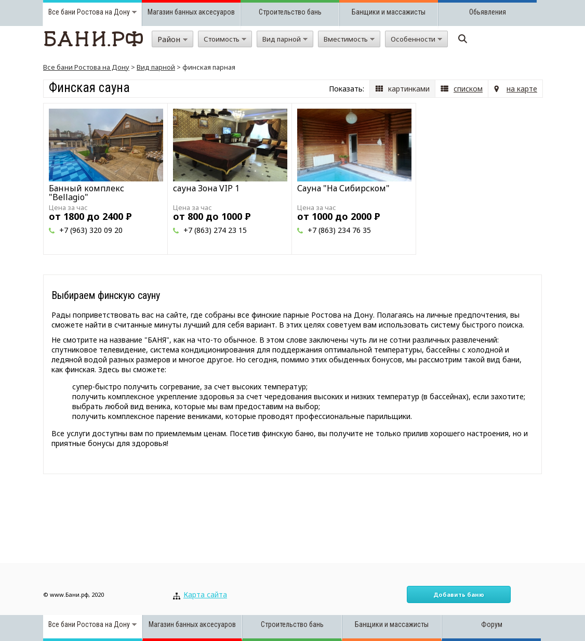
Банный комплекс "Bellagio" (86, 192)
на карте (522, 89)
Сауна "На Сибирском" (343, 188)
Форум (491, 624)
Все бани (61, 12)
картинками (409, 89)
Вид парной (156, 67)
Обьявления (487, 12)
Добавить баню (458, 594)
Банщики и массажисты (389, 12)
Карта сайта (205, 594)
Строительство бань (290, 12)
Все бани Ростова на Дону (86, 67)
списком (468, 89)
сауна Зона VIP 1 (206, 188)
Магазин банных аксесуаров (191, 12)
